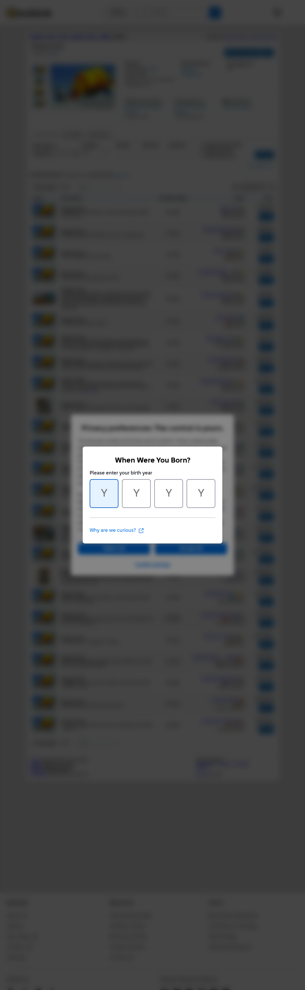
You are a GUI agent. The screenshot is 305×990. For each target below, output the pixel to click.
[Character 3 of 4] (168, 493)
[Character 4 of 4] (201, 493)
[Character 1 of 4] (104, 493)
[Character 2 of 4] (136, 493)
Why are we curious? (117, 531)
